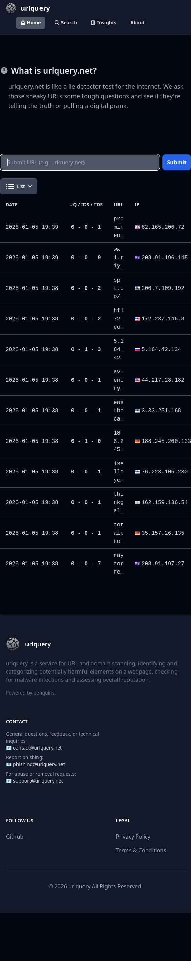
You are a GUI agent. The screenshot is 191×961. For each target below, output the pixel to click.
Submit (177, 162)
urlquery (79, 886)
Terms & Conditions (141, 850)
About (137, 22)
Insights (103, 22)
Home (31, 22)
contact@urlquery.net (37, 747)
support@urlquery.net (38, 780)
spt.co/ (119, 288)
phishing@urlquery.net (39, 764)
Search (66, 22)
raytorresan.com (119, 572)
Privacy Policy (133, 836)
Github (14, 836)
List (19, 186)
